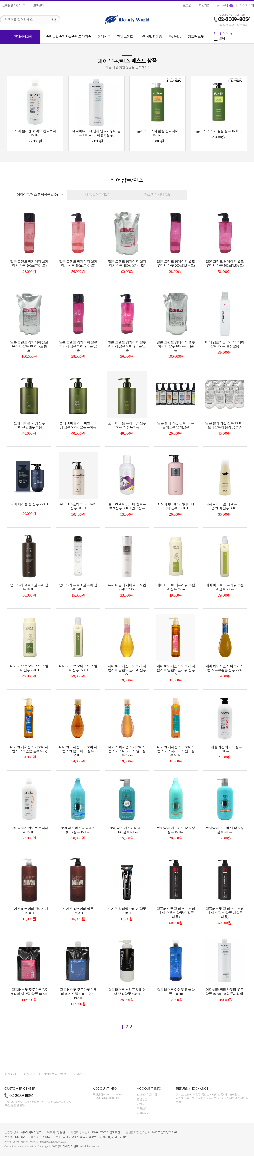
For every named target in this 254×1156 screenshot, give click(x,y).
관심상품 (142, 1099)
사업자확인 (113, 1132)
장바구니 (142, 1103)
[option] (234, 38)
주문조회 (142, 1108)
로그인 (141, 1094)
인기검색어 (221, 33)
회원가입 (152, 1094)
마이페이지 (143, 1113)
